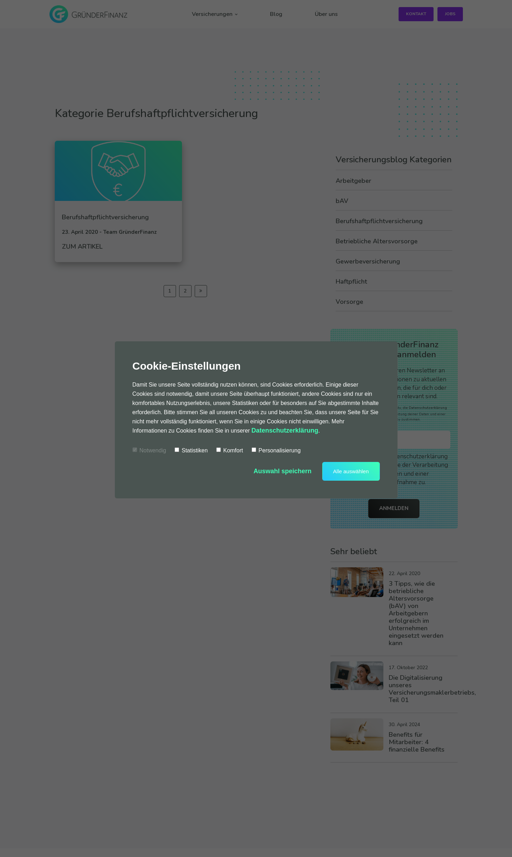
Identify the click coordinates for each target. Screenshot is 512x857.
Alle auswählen (351, 471)
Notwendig (149, 450)
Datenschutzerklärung (285, 430)
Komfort (229, 450)
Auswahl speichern (283, 471)
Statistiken (191, 450)
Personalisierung (276, 450)
